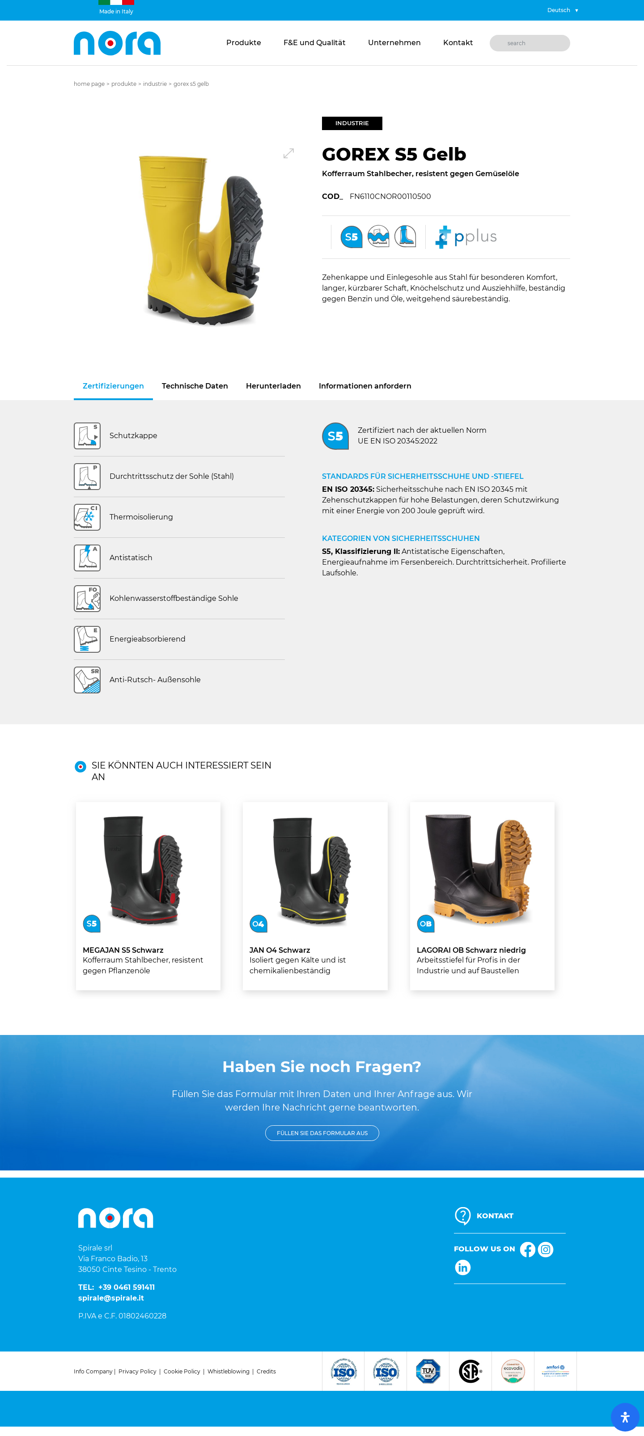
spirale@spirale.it (111, 1298)
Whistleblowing (229, 1371)
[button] (198, 241)
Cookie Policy (182, 1371)
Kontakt (458, 42)
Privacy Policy (138, 1371)
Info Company (93, 1371)
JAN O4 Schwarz (280, 950)
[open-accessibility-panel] (625, 1417)
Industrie (155, 83)
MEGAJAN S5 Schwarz (123, 950)
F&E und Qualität (315, 42)
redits (268, 1371)
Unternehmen (394, 42)
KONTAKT (495, 1216)
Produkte (243, 42)
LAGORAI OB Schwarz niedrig (471, 950)
